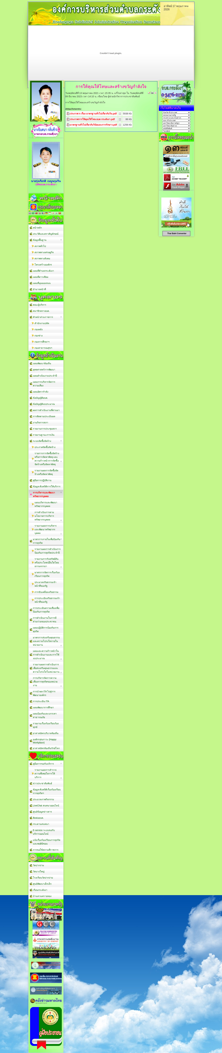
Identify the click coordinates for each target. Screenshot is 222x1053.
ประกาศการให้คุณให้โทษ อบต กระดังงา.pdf (92, 119)
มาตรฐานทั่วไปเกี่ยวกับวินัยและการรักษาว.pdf (93, 124)
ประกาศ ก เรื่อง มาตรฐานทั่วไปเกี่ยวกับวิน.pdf (93, 113)
